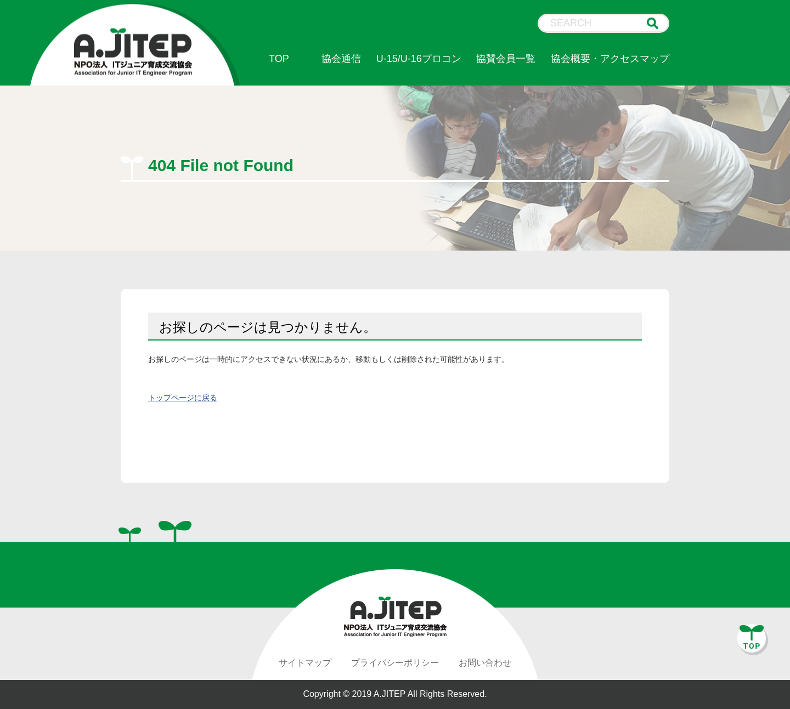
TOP (279, 58)
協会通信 (341, 58)
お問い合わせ (485, 662)
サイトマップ (305, 662)
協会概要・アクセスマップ (610, 58)
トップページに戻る (182, 397)
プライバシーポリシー (395, 662)
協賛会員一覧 (505, 58)
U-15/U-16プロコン (418, 58)
